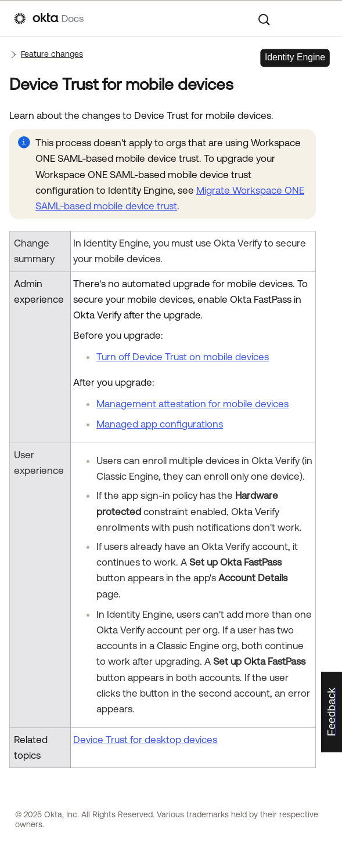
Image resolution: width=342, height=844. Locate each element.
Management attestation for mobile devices (192, 404)
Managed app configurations (159, 424)
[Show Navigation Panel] (322, 18)
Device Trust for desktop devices (145, 739)
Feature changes (52, 54)
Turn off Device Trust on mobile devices (182, 357)
